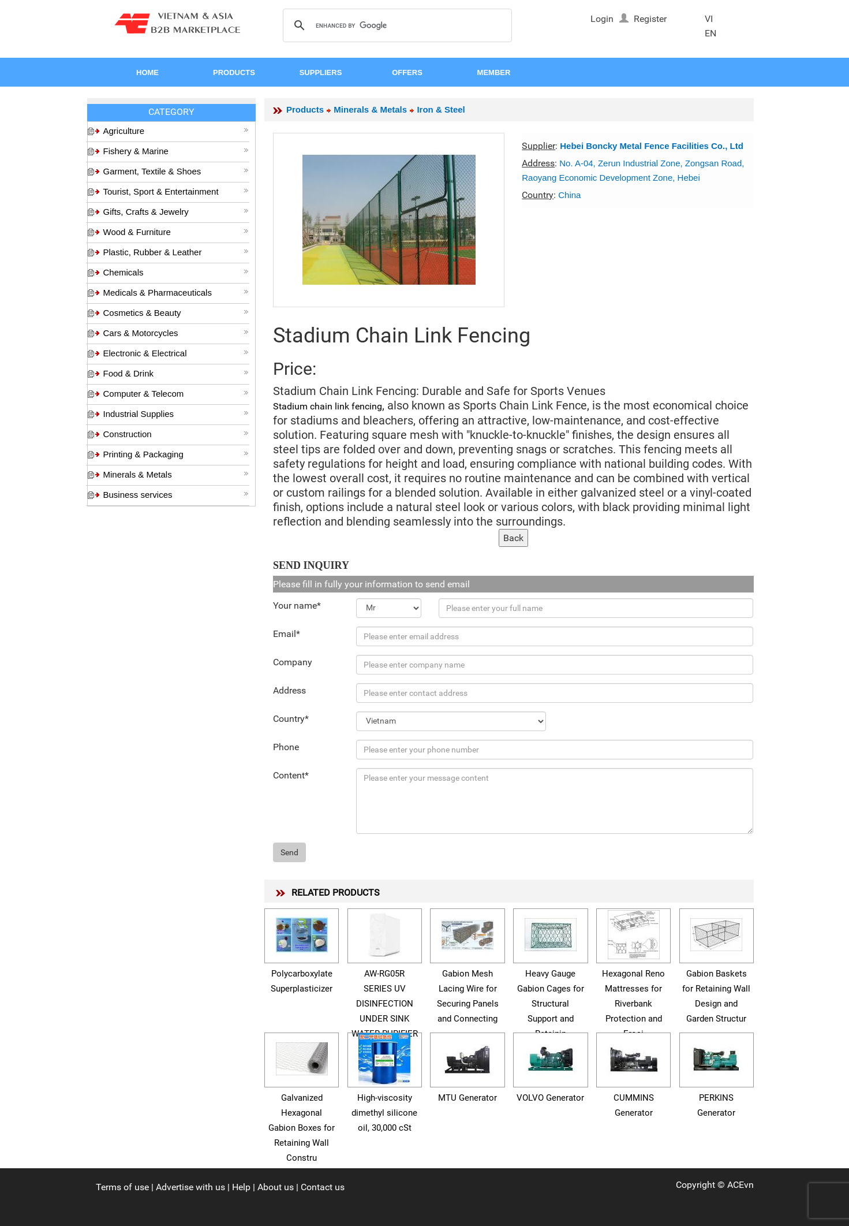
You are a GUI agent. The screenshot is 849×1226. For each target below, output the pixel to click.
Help (241, 1187)
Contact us (323, 1187)
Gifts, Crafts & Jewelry (176, 212)
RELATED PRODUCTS (335, 892)
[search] (396, 26)
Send (289, 852)
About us (275, 1187)
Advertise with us (190, 1187)
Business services (176, 495)
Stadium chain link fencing (327, 406)
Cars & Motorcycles (176, 333)
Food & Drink (176, 373)
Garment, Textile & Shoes (176, 171)
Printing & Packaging (176, 454)
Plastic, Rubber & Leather (176, 252)
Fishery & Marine (176, 151)
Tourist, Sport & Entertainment (176, 191)
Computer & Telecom (176, 393)
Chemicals (176, 272)
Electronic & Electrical (176, 353)
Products (305, 109)
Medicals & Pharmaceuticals (176, 292)
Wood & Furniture (176, 232)
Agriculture (176, 131)
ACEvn (740, 1184)
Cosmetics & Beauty (176, 313)
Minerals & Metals (176, 474)
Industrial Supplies (176, 414)
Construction (176, 434)
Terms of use (122, 1187)
